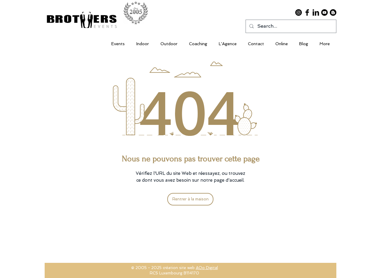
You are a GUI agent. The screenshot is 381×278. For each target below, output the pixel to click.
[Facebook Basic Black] (307, 12)
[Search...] (290, 26)
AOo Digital (207, 268)
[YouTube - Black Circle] (324, 12)
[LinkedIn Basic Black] (316, 12)
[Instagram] (298, 12)
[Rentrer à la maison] (190, 199)
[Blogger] (333, 12)
